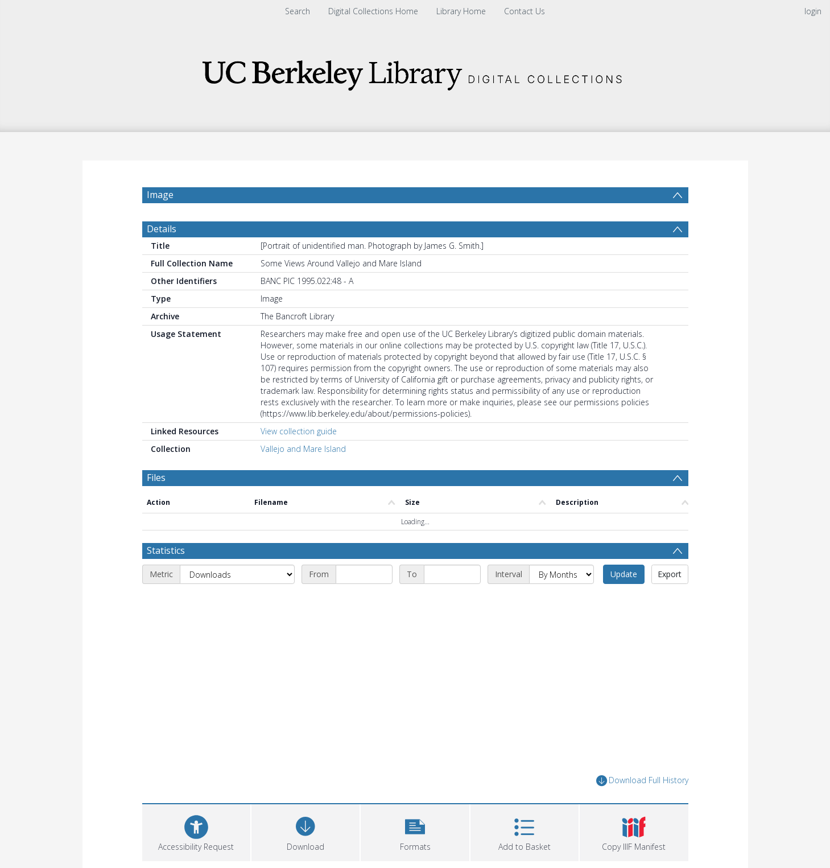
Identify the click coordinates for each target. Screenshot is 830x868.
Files (156, 477)
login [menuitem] (812, 11)
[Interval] (561, 574)
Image (160, 194)
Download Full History (642, 781)
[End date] (452, 574)
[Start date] (364, 574)
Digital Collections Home (373, 11)
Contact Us (524, 11)
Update (623, 574)
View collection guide (299, 431)
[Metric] (237, 574)
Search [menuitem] (297, 11)
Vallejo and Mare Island (303, 448)
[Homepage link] (415, 72)
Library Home (461, 11)
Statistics (166, 550)
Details (161, 229)
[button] (415, 831)
